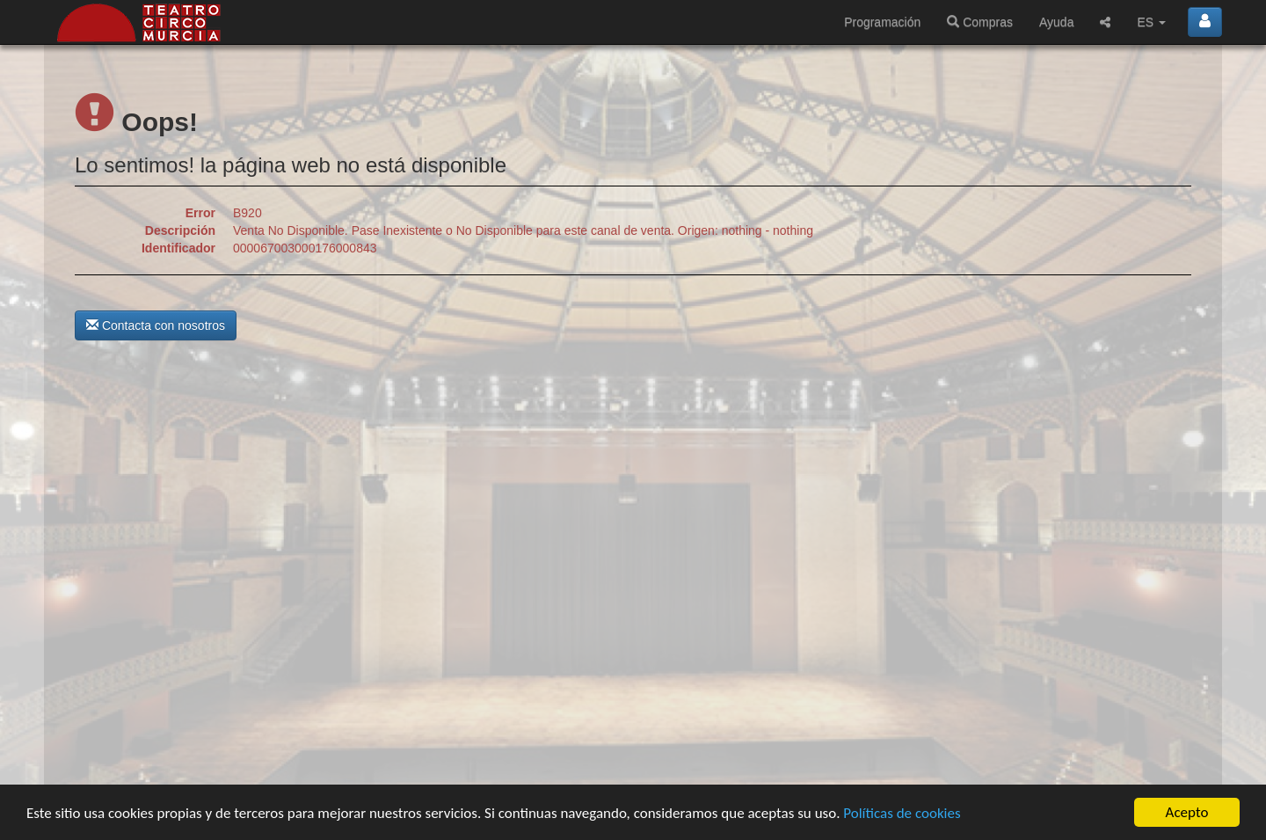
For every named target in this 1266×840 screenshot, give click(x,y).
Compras (980, 22)
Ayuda (1056, 22)
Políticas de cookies (901, 814)
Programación (882, 22)
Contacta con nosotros (155, 325)
